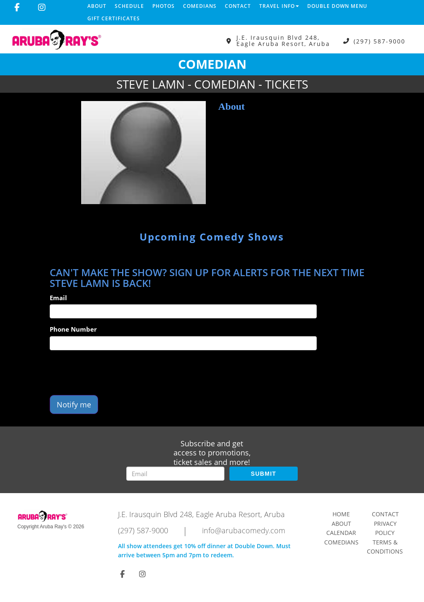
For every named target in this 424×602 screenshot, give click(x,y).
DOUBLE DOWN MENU (337, 6)
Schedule (129, 6)
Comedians (200, 6)
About (96, 6)
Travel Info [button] (279, 6)
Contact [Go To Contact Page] (385, 514)
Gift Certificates (113, 18)
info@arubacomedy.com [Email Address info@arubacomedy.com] (243, 530)
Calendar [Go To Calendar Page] (341, 533)
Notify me (74, 404)
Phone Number (73, 329)
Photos (163, 6)
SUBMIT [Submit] (263, 473)
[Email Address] (175, 474)
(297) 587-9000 (379, 41)
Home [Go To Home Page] (341, 514)
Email (58, 298)
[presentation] (113, 372)
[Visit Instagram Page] (42, 7)
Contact (238, 6)
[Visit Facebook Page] (17, 7)
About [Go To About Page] (341, 523)
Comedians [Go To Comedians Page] (341, 542)
